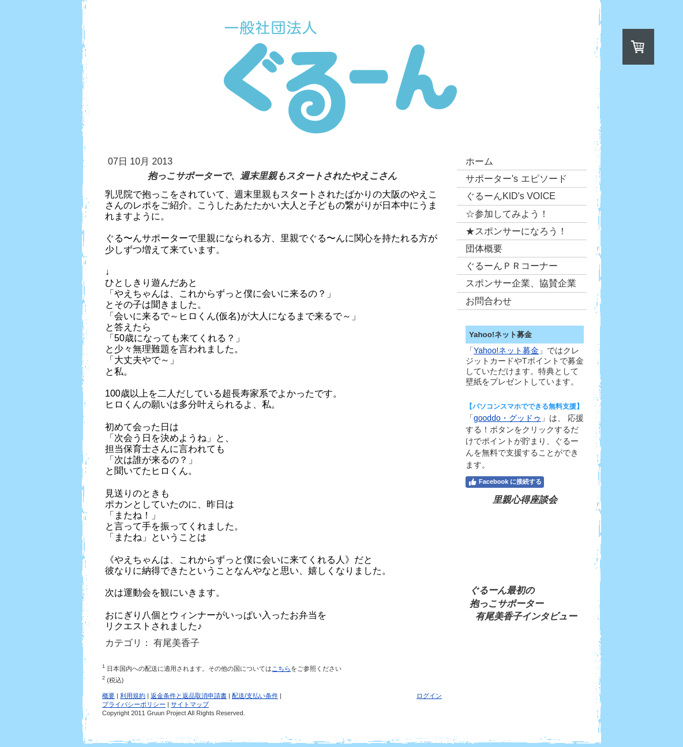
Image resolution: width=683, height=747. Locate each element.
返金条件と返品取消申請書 (189, 695)
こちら (281, 668)
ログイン (429, 695)
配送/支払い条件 (255, 695)
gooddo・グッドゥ (507, 418)
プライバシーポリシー (134, 704)
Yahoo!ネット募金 (506, 350)
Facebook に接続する (505, 482)
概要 (108, 695)
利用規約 (132, 695)
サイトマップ (190, 704)
